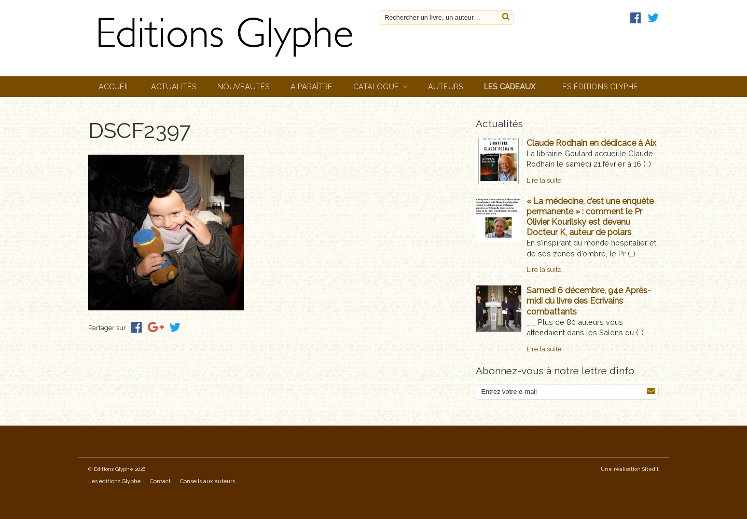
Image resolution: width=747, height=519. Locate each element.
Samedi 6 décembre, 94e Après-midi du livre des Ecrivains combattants (589, 300)
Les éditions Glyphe (598, 86)
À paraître (311, 86)
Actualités (174, 86)
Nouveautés (243, 86)
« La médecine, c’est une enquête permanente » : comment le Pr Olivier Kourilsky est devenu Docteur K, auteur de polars (590, 216)
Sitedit (650, 469)
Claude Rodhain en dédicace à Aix (591, 143)
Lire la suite (544, 180)
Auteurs (445, 86)
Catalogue (376, 86)
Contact (160, 481)
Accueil (114, 86)
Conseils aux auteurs (207, 481)
